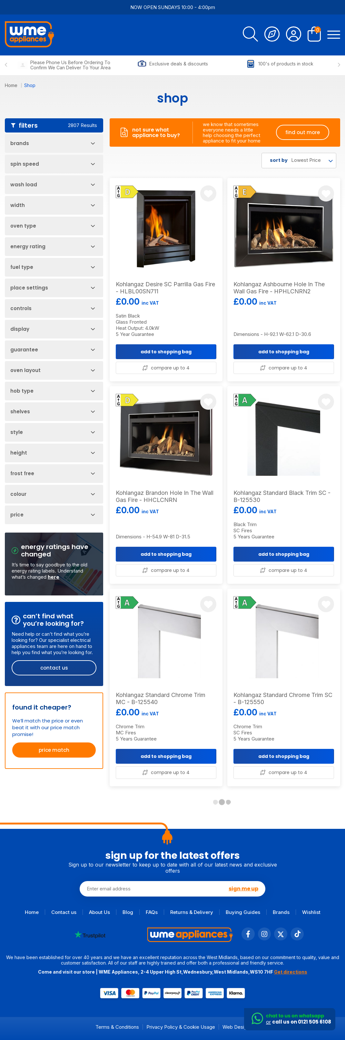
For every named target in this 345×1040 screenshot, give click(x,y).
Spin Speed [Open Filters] (52, 164)
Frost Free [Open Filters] (52, 473)
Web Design (236, 1027)
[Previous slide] (6, 65)
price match (54, 750)
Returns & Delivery (191, 912)
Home (12, 85)
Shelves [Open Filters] (52, 411)
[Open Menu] (333, 35)
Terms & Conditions (117, 1027)
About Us (99, 912)
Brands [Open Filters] (52, 143)
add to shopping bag (166, 351)
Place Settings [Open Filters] (52, 287)
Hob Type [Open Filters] (52, 391)
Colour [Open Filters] (52, 494)
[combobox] (298, 160)
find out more (302, 132)
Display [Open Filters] (52, 329)
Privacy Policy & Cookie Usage (180, 1027)
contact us (54, 667)
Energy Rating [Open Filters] (52, 246)
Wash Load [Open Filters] (52, 184)
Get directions (290, 972)
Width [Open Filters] (52, 205)
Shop (29, 85)
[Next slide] (339, 65)
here (53, 577)
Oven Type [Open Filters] (52, 225)
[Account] (293, 35)
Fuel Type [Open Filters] (52, 267)
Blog (128, 912)
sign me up (243, 888)
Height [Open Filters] (52, 452)
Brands (281, 912)
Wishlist (311, 912)
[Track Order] (272, 35)
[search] (250, 35)
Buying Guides (243, 912)
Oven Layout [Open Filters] (52, 370)
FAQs (152, 912)
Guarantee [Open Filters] (52, 349)
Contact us (63, 912)
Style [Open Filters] (52, 432)
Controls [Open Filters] (52, 308)
